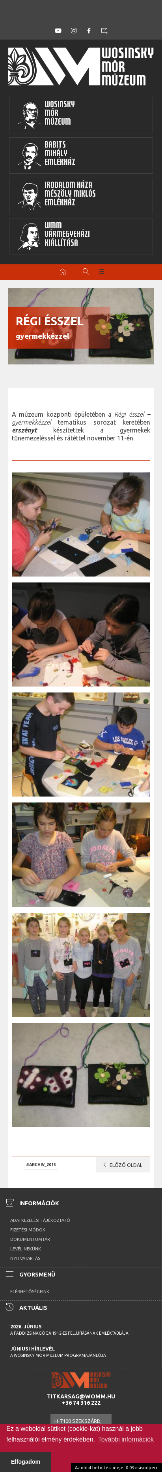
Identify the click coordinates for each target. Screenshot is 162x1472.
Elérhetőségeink (29, 1291)
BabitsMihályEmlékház (46, 155)
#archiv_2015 (41, 1164)
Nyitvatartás (25, 1258)
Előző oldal (121, 1164)
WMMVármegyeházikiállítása (53, 236)
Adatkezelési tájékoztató (40, 1220)
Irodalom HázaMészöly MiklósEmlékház (56, 196)
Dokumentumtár (30, 1239)
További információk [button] (126, 1439)
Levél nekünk (25, 1248)
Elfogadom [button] (25, 1462)
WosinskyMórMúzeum (46, 115)
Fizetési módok (27, 1229)
